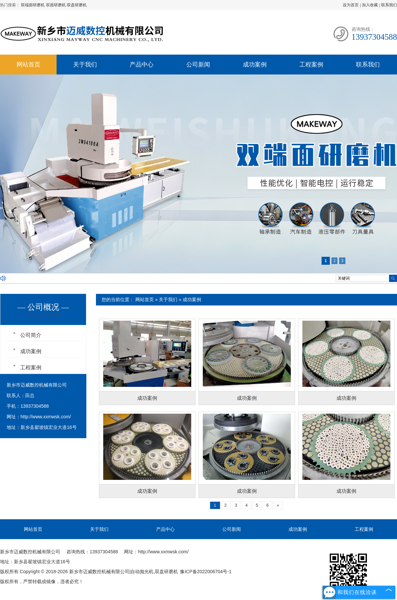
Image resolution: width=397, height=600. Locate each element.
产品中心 (142, 64)
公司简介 (30, 335)
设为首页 (351, 5)
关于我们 (85, 64)
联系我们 (389, 5)
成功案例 (255, 64)
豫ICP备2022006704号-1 (206, 571)
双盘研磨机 (77, 5)
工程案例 (311, 64)
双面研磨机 (56, 5)
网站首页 (28, 64)
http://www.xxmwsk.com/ (46, 416)
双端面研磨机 (33, 5)
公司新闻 (198, 64)
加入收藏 (370, 5)
